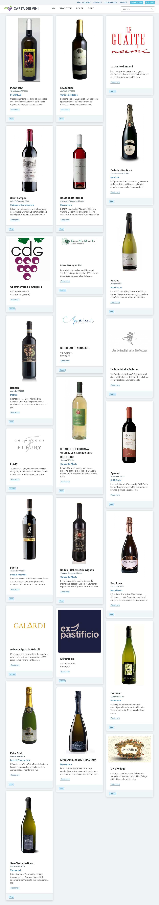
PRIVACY (123, 2)
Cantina (112, 91)
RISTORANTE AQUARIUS (74, 347)
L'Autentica (67, 87)
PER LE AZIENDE (83, 2)
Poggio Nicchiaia (18, 575)
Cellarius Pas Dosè (121, 170)
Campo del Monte (68, 464)
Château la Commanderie (22, 205)
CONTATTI (97, 2)
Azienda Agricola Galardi (25, 649)
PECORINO (16, 87)
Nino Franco (116, 287)
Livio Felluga (117, 768)
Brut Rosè (116, 583)
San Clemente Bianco (22, 863)
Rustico (114, 280)
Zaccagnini (15, 870)
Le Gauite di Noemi (121, 66)
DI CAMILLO (15, 95)
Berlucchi (114, 177)
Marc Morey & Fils (71, 265)
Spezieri (115, 473)
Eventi (91, 8)
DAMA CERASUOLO (71, 198)
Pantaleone (115, 700)
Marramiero (66, 205)
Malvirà (13, 395)
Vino (11, 119)
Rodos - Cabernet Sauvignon (77, 569)
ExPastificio (67, 658)
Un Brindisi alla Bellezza (124, 369)
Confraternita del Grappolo (26, 286)
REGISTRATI (136, 3)
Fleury (13, 463)
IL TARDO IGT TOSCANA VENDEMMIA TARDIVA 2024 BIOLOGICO (76, 453)
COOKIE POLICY (111, 2)
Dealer (79, 8)
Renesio (15, 387)
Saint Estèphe (18, 198)
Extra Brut (16, 753)
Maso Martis (116, 590)
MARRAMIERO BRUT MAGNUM (78, 759)
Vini (54, 8)
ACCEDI (150, 3)
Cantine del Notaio (69, 95)
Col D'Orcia (115, 480)
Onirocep (115, 693)
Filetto (14, 567)
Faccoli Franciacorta (20, 760)
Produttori (66, 8)
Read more (15, 110)
